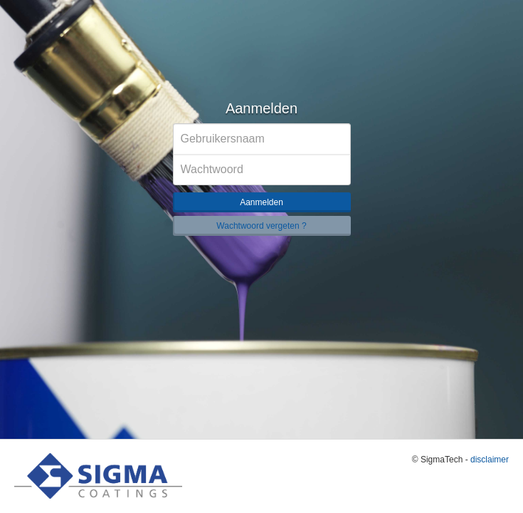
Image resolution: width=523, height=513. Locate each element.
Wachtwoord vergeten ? (261, 226)
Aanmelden (261, 202)
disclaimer (489, 460)
